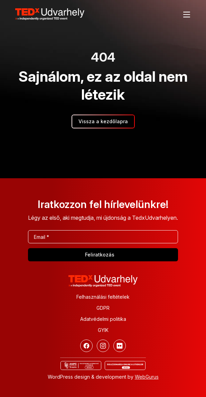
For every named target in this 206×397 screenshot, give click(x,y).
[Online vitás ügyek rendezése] (125, 365)
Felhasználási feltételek (103, 297)
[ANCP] (81, 365)
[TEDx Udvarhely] (49, 13)
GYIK (103, 330)
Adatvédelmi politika (103, 319)
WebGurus (147, 377)
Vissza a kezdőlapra (103, 121)
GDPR (103, 308)
